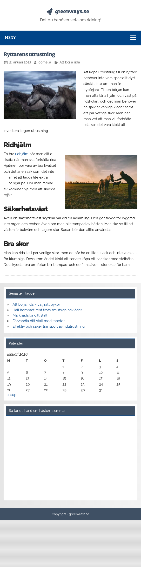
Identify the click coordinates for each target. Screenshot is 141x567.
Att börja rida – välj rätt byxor (36, 304)
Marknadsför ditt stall (30, 315)
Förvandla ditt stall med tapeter (39, 321)
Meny (10, 37)
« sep (11, 395)
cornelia (45, 62)
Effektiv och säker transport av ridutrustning (49, 326)
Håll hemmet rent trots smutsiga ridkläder (47, 310)
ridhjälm (21, 154)
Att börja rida (70, 62)
